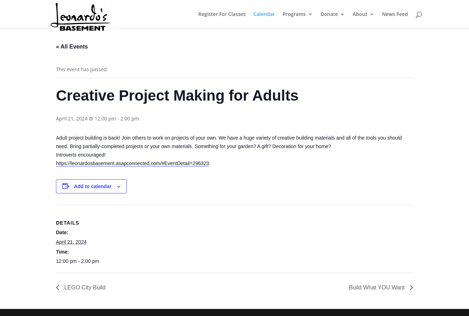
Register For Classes (222, 14)
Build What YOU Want (377, 287)
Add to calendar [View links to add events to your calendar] (93, 186)
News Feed (395, 14)
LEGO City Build (84, 287)
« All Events (72, 47)
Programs (294, 14)
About (360, 14)
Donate (329, 14)
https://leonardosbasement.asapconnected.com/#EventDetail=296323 (132, 163)
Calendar (264, 14)
